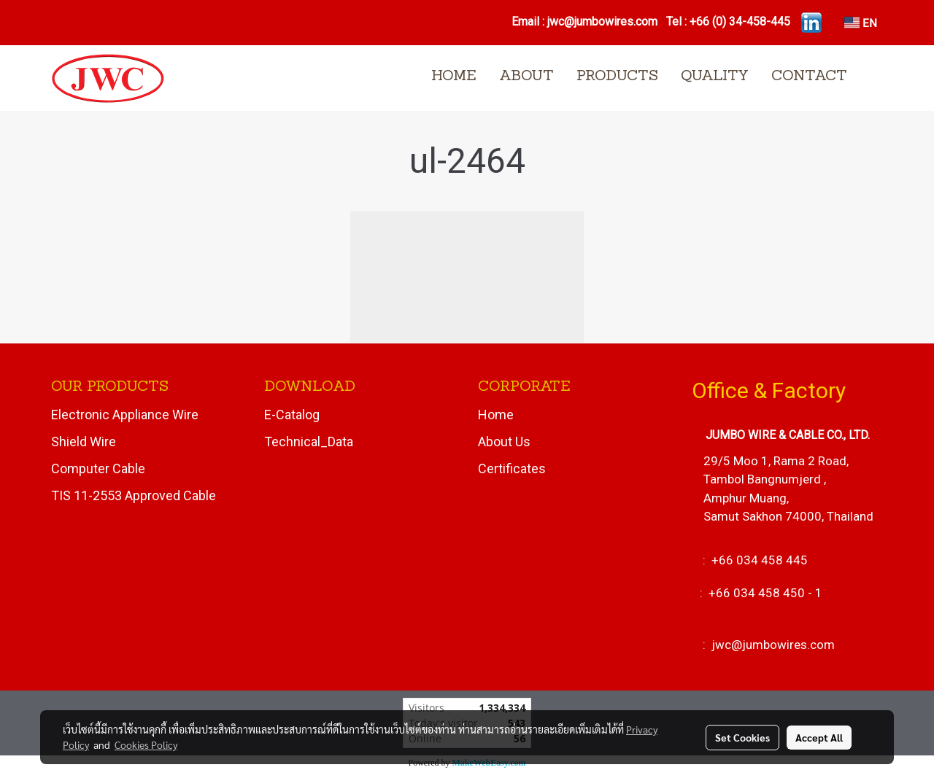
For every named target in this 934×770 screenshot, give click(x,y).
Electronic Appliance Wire (124, 414)
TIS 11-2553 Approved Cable (133, 495)
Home (496, 414)
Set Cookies (742, 737)
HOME (453, 76)
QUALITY (715, 76)
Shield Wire (83, 441)
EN (860, 22)
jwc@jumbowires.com (603, 21)
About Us (504, 441)
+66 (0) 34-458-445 (740, 21)
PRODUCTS (617, 76)
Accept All (819, 737)
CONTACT (809, 76)
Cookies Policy (146, 744)
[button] (871, 78)
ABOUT (526, 76)
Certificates (512, 468)
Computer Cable (98, 468)
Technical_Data (308, 441)
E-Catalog (292, 414)
